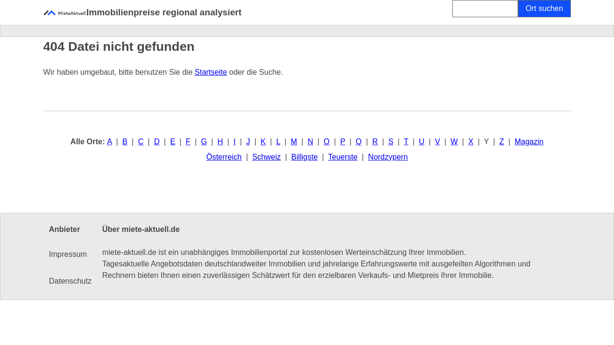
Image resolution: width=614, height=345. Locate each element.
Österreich (224, 157)
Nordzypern (388, 157)
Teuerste (342, 157)
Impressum (68, 254)
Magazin (529, 142)
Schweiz (266, 157)
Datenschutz (70, 281)
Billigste (304, 157)
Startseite (211, 72)
